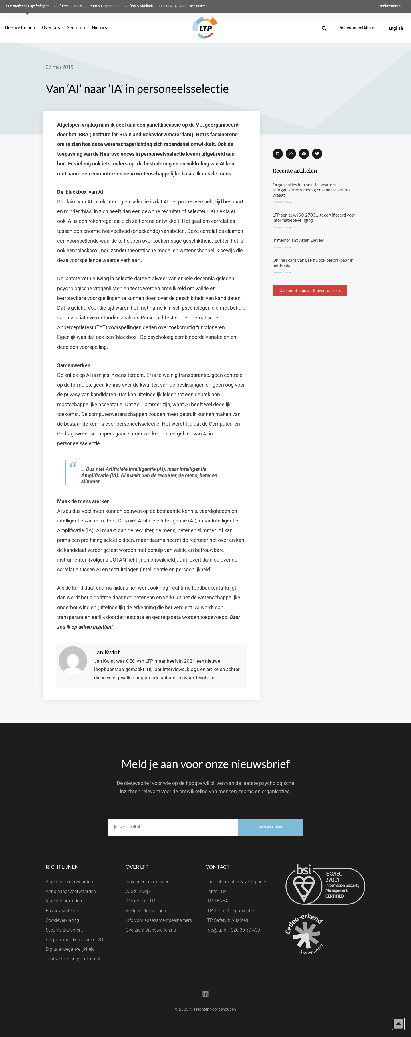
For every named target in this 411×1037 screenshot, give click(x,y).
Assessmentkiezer (357, 27)
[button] (278, 154)
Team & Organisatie (104, 6)
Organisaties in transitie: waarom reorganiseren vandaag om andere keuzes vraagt (311, 189)
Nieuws (99, 27)
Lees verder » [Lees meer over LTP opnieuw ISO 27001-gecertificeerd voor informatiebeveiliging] (282, 227)
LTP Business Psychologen (27, 6)
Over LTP (137, 867)
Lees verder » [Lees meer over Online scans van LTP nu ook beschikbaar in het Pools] (282, 272)
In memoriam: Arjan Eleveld (298, 240)
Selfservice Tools (68, 6)
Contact (218, 867)
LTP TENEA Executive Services (183, 6)
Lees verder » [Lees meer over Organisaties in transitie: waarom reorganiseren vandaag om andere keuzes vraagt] (282, 202)
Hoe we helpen (20, 27)
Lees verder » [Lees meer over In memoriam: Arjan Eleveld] (282, 247)
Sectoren (76, 27)
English (396, 28)
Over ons (51, 27)
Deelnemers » (389, 6)
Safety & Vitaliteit (139, 6)
